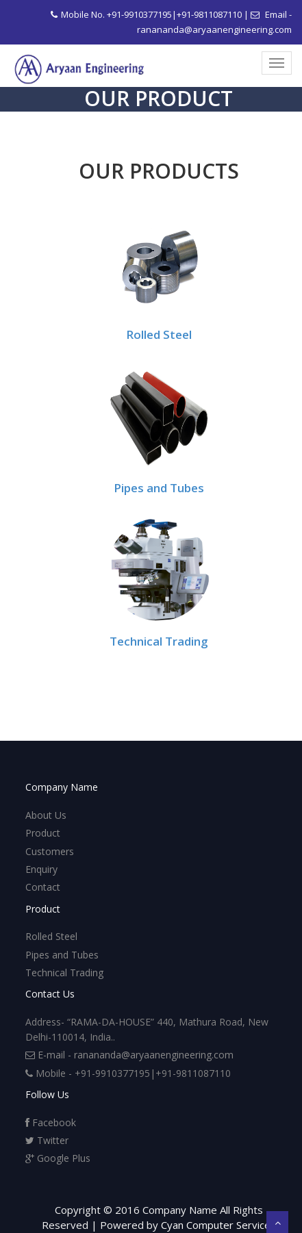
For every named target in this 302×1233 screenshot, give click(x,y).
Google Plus (57, 1158)
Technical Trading (159, 641)
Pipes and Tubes (159, 488)
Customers (49, 851)
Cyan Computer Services (218, 1225)
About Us (45, 815)
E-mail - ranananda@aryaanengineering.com (129, 1054)
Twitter (46, 1140)
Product (42, 832)
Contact (42, 886)
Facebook (50, 1122)
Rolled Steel (159, 334)
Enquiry (41, 869)
